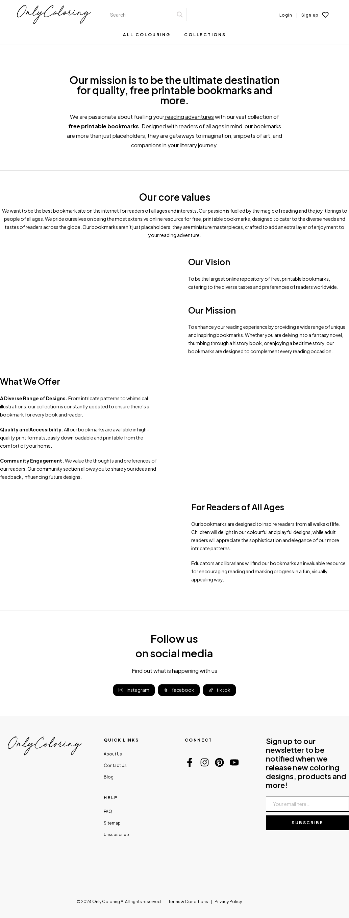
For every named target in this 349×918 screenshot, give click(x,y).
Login (286, 15)
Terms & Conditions (188, 901)
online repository (245, 279)
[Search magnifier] (179, 14)
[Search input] (141, 14)
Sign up (310, 15)
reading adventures (189, 116)
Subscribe (307, 822)
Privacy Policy (228, 901)
